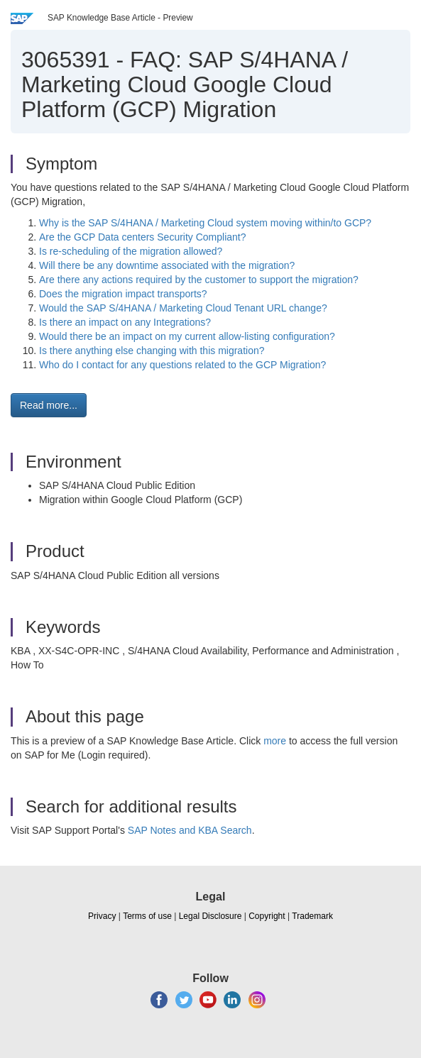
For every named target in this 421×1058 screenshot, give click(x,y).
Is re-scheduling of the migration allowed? (130, 251)
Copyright (266, 916)
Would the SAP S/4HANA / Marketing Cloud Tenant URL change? (183, 308)
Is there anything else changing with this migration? (152, 350)
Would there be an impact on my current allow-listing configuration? (187, 336)
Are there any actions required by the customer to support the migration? (199, 279)
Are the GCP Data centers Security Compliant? (142, 237)
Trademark (312, 916)
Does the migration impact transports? (123, 293)
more (274, 740)
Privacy (102, 916)
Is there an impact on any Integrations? (125, 322)
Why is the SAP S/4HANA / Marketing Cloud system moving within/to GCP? (205, 222)
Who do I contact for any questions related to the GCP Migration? (182, 364)
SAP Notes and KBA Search (190, 830)
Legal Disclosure (210, 916)
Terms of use (147, 916)
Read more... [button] (48, 405)
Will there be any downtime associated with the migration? (167, 265)
